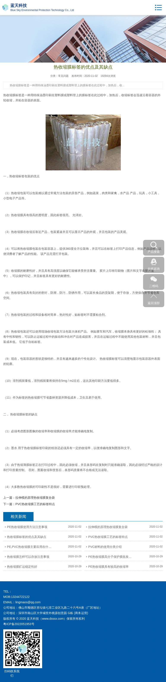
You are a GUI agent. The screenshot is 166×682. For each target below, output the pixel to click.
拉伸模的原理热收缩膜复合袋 (35, 497)
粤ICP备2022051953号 (18, 624)
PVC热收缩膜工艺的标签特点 (35, 504)
